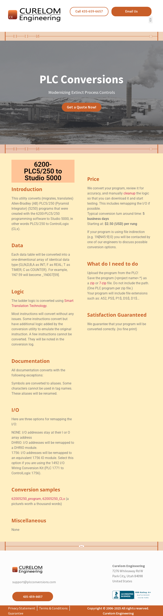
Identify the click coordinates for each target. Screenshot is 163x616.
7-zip (102, 283)
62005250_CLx (53, 499)
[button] (151, 19)
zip (92, 283)
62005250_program (26, 499)
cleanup (129, 193)
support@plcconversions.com (34, 582)
